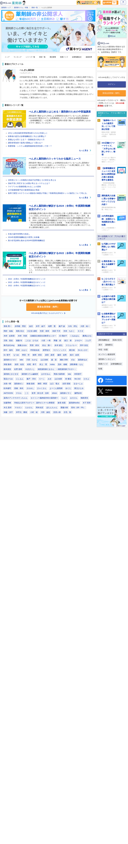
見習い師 (57, 412)
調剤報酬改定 (103, 340)
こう (26, 393)
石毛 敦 (67, 412)
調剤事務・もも (76, 364)
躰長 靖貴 (62, 403)
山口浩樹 (44, 360)
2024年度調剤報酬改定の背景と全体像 (23, 237)
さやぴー (78, 340)
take (21, 360)
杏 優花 (68, 379)
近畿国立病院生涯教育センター (43, 336)
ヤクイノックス (59, 350)
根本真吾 (7, 369)
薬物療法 (109, 345)
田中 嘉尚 (8, 350)
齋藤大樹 (64, 407)
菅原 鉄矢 (34, 345)
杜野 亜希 (18, 369)
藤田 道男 (62, 355)
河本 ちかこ (68, 331)
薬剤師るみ (82, 360)
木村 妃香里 (9, 336)
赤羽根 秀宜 (20, 326)
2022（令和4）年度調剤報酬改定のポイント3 (26, 279)
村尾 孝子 (31, 364)
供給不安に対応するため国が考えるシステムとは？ (29, 183)
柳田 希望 (42, 384)
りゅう (64, 398)
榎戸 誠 (62, 326)
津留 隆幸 (7, 364)
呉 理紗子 (63, 336)
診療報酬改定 (77, 57)
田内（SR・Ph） (78, 407)
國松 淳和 (64, 360)
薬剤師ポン (18, 384)
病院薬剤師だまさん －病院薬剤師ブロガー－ (57, 369)
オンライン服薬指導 (106, 354)
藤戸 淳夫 (31, 379)
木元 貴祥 (7, 407)
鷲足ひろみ (8, 379)
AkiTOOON (8, 393)
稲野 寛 (52, 326)
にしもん (19, 379)
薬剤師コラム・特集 (21, 7)
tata (69, 374)
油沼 (31, 326)
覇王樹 (72, 350)
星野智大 (46, 350)
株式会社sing (9, 345)
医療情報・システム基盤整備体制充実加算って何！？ (30, 146)
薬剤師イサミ (65, 393)
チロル (19, 393)
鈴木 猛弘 (59, 345)
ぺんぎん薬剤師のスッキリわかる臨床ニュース (55, 158)
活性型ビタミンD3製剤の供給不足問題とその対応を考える (32, 180)
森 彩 (54, 360)
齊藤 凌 (57, 340)
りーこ (42, 379)
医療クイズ (64, 57)
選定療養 (53, 57)
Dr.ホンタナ (83, 350)
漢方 (100, 345)
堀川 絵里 (74, 355)
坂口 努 (68, 340)
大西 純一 (85, 326)
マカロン (18, 407)
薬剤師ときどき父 (11, 374)
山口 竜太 (54, 384)
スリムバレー (71, 345)
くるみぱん (74, 336)
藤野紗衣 (78, 393)
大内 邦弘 (72, 326)
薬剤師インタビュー (106, 359)
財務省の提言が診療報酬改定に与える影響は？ (27, 136)
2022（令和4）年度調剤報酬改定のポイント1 (26, 285)
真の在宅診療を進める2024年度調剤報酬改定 (26, 240)
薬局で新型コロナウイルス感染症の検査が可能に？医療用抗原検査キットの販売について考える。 (48, 193)
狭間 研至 (37, 355)
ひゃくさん (41, 388)
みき (49, 379)
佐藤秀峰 (7, 403)
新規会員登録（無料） (48, 307)
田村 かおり (21, 350)
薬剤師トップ (6, 7)
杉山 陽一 (46, 345)
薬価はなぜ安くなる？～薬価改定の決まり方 (26, 139)
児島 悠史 (8, 340)
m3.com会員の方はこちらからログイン (48, 313)
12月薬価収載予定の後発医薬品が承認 (23, 190)
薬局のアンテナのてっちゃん (15, 398)
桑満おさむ (87, 336)
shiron (54, 393)
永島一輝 (7, 384)
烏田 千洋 (56, 331)
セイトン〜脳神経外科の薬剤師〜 (44, 398)
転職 (100, 369)
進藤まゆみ (22, 345)
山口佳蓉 (58, 379)
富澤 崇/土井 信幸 (40, 393)
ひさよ (86, 379)
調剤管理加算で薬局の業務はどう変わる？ (25, 143)
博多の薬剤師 (59, 374)
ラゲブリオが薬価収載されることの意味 (24, 187)
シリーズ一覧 (30, 57)
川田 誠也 (45, 412)
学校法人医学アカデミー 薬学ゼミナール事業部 (34, 403)
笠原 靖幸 (44, 331)
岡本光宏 (39, 407)
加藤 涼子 (8, 412)
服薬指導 (89, 57)
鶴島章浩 (84, 398)
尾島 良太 (20, 331)
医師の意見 (117, 340)
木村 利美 (22, 336)
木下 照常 (87, 403)
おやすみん (45, 374)
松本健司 (7, 388)
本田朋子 (78, 374)
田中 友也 (84, 345)
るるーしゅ (78, 384)
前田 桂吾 (19, 364)
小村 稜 (34, 412)
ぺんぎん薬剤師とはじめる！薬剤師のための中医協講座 (60, 111)
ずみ (73, 360)
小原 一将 (46, 340)
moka (52, 364)
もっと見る (85, 150)
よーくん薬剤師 (56, 388)
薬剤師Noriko (74, 403)
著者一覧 (34, 7)
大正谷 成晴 (32, 331)
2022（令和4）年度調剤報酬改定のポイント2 (26, 282)
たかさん (29, 407)
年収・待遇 (103, 350)
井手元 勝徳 (21, 412)
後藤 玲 (19, 340)
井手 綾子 (40, 326)
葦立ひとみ (78, 388)
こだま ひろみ (31, 340)
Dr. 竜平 (7, 355)
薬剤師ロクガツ (10, 360)
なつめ (16, 355)
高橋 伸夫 (18, 388)
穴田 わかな (31, 360)
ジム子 (88, 340)
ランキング (17, 57)
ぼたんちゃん (51, 407)
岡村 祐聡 (8, 331)
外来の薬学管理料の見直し (19, 234)
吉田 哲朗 (66, 384)
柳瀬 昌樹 (30, 384)
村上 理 (43, 364)
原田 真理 (49, 355)
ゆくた (68, 388)
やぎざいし (29, 369)
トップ (7, 57)
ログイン (123, 2)
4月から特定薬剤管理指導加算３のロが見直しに (27, 133)
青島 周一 (7, 326)
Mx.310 (77, 379)
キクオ (80, 331)
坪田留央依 (34, 350)
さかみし (30, 388)
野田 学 (26, 355)
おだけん (73, 398)
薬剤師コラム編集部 (30, 374)
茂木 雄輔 (62, 364)
